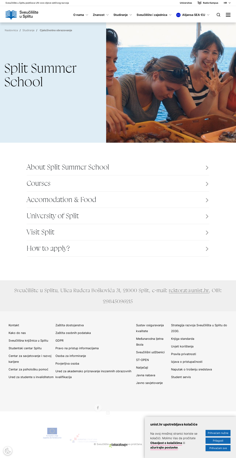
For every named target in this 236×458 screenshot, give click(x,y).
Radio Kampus (210, 2)
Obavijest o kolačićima (166, 443)
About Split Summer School (68, 167)
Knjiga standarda (182, 338)
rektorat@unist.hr (189, 290)
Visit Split (41, 232)
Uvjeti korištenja (182, 346)
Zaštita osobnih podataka (73, 333)
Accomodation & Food (61, 199)
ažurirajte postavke (164, 447)
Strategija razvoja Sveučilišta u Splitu (197, 325)
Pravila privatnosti (183, 354)
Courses (39, 183)
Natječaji (142, 367)
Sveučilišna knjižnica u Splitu (28, 340)
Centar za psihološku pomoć (28, 369)
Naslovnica (11, 30)
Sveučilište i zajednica (152, 14)
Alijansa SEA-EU (193, 14)
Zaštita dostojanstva (69, 325)
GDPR (59, 340)
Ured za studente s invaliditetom (31, 377)
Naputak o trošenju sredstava (191, 369)
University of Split (53, 215)
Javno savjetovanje (149, 383)
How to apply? (48, 248)
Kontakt (14, 325)
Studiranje (120, 14)
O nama (78, 14)
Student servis (181, 377)
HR (225, 2)
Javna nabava (145, 375)
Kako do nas (17, 333)
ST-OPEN (142, 360)
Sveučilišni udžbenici (150, 352)
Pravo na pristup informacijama (77, 348)
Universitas (186, 2)
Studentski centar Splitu (25, 348)
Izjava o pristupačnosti (186, 361)
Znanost (99, 14)
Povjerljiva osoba (67, 363)
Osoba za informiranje (70, 356)
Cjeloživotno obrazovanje (56, 30)
